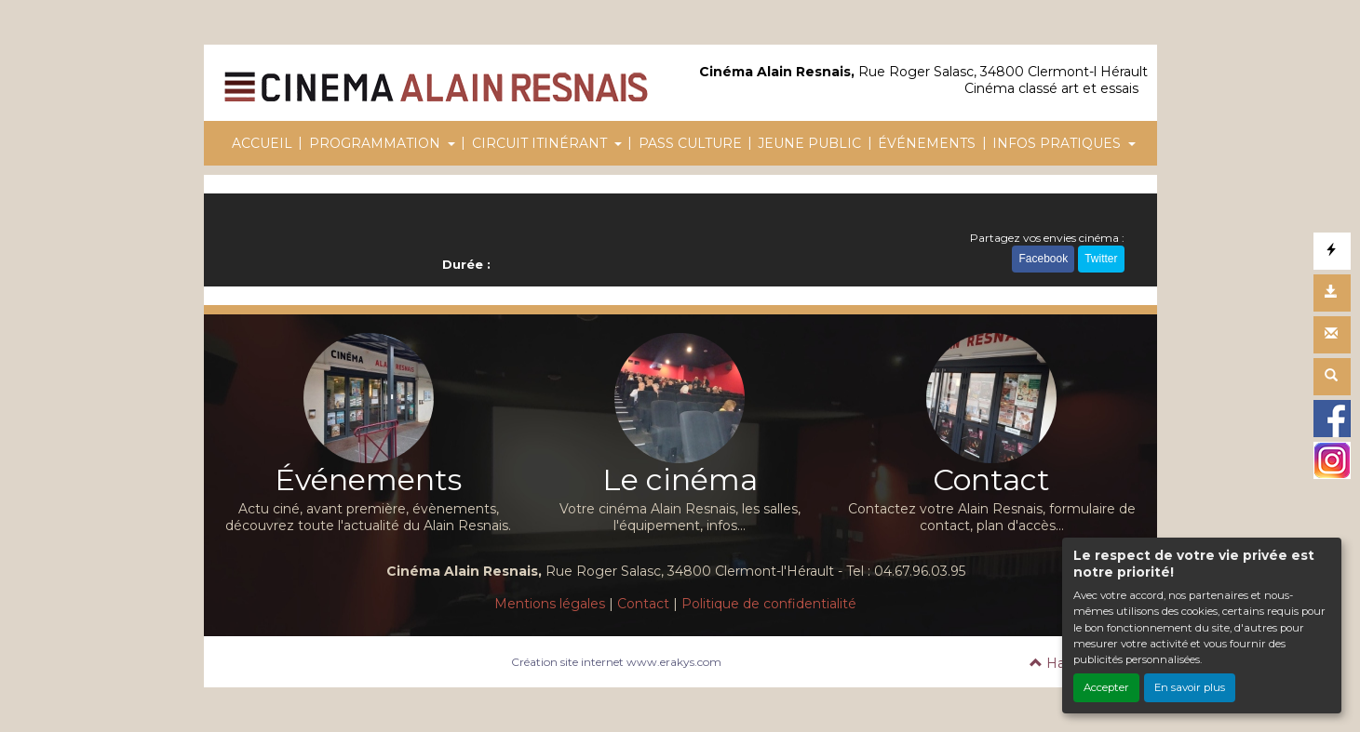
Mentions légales (549, 603)
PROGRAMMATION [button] (376, 143)
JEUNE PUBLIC (809, 143)
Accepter (1106, 687)
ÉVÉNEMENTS (927, 143)
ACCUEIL (262, 143)
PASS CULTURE (690, 143)
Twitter (1100, 258)
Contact (643, 603)
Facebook (1043, 258)
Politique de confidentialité (768, 603)
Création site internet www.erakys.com (616, 662)
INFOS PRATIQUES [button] (1058, 143)
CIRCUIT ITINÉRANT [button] (541, 143)
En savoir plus (1189, 687)
